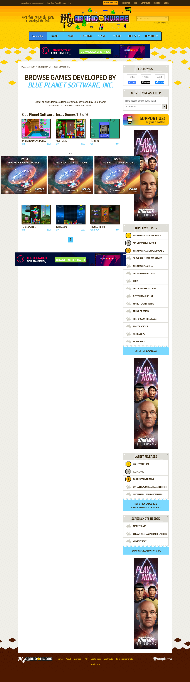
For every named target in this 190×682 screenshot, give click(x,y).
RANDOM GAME (110, 3)
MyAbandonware (95, 18)
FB (145, 508)
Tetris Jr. (94, 141)
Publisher (134, 36)
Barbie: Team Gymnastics (34, 141)
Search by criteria (161, 23)
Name (54, 36)
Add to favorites (24, 135)
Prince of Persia (141, 311)
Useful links (96, 659)
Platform (86, 36)
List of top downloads (146, 351)
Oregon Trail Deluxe (143, 296)
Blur (135, 281)
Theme (117, 36)
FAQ (86, 659)
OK (164, 107)
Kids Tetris (61, 141)
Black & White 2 (140, 327)
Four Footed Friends (143, 479)
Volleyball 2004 (141, 464)
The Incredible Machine (144, 289)
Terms (60, 659)
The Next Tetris (97, 227)
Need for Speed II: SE (143, 266)
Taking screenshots (124, 659)
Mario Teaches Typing (143, 304)
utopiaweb (162, 659)
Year (70, 36)
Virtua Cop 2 (139, 334)
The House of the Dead (144, 274)
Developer (151, 36)
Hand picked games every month (140, 101)
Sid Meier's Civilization (144, 243)
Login (166, 3)
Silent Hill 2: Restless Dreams (147, 258)
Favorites (126, 3)
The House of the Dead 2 (144, 319)
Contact (77, 659)
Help (135, 3)
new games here (149, 504)
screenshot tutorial (150, 551)
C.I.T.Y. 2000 (138, 472)
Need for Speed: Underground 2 (148, 251)
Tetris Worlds (29, 227)
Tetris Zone (61, 227)
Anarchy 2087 (139, 541)
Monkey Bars (139, 526)
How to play (95, 664)
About (68, 659)
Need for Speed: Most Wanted (147, 236)
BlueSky (157, 508)
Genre (101, 36)
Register (156, 3)
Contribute (145, 3)
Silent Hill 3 (139, 342)
